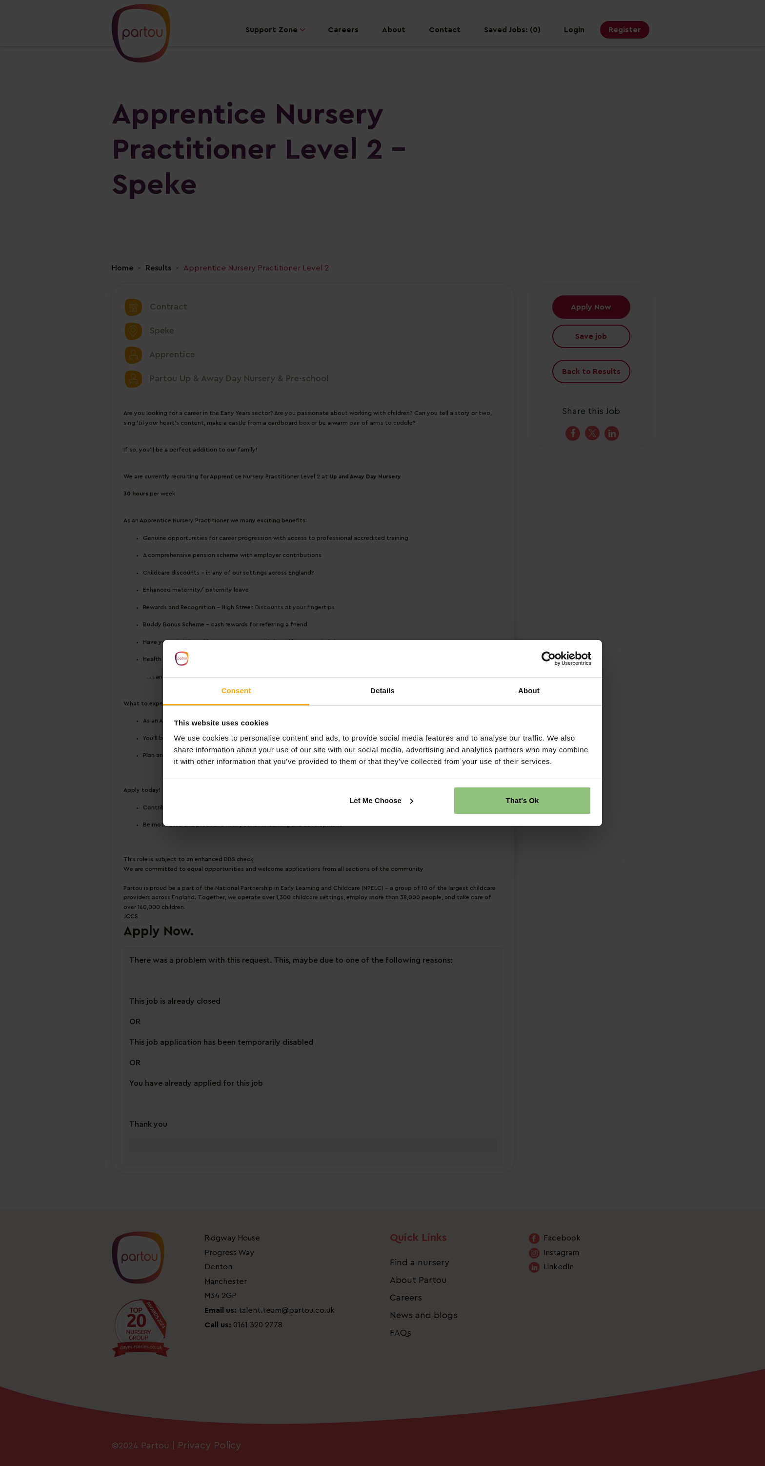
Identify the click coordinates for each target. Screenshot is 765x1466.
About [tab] (529, 690)
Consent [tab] (236, 690)
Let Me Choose (381, 800)
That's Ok (522, 800)
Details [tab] (382, 690)
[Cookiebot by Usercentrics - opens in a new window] (548, 658)
